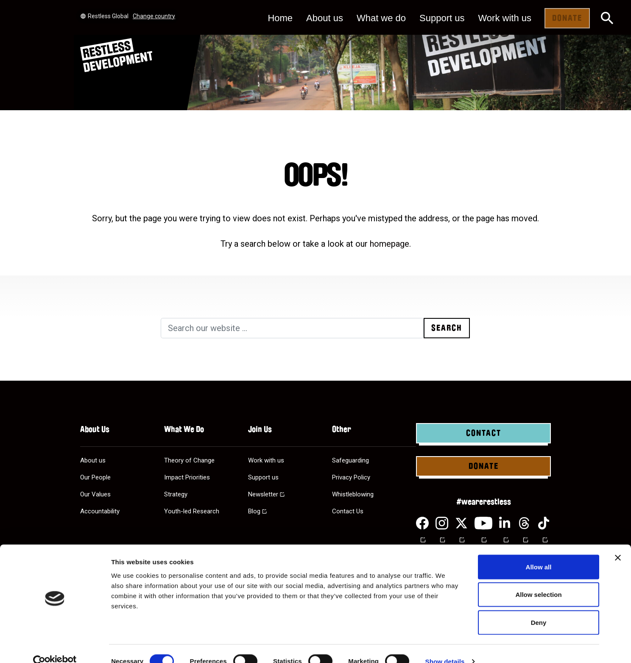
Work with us (504, 18)
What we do (381, 18)
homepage (389, 244)
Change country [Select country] (154, 16)
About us (324, 18)
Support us (441, 18)
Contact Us (347, 511)
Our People (95, 477)
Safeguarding (350, 460)
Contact (483, 433)
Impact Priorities (187, 477)
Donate (567, 18)
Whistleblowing (353, 494)
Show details (445, 646)
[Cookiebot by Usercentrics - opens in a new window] (55, 646)
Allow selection (538, 579)
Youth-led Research (191, 511)
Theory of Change (189, 460)
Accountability (100, 511)
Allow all (539, 551)
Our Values (95, 494)
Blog (254, 511)
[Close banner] (618, 543)
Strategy (175, 494)
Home (280, 18)
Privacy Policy (351, 477)
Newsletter (263, 494)
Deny (539, 607)
